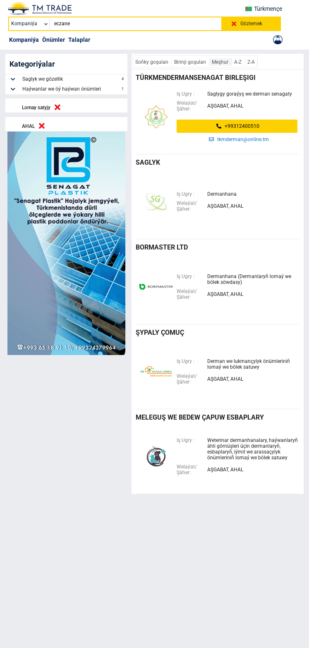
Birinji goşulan (190, 62)
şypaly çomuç (160, 332)
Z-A (251, 62)
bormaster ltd (162, 247)
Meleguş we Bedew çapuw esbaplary (200, 417)
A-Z (238, 62)
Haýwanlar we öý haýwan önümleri (73, 90)
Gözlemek (251, 23)
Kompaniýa (24, 39)
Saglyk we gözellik (73, 80)
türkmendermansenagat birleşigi (196, 78)
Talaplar (79, 39)
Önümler (53, 39)
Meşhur (221, 62)
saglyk (148, 162)
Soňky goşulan (152, 62)
